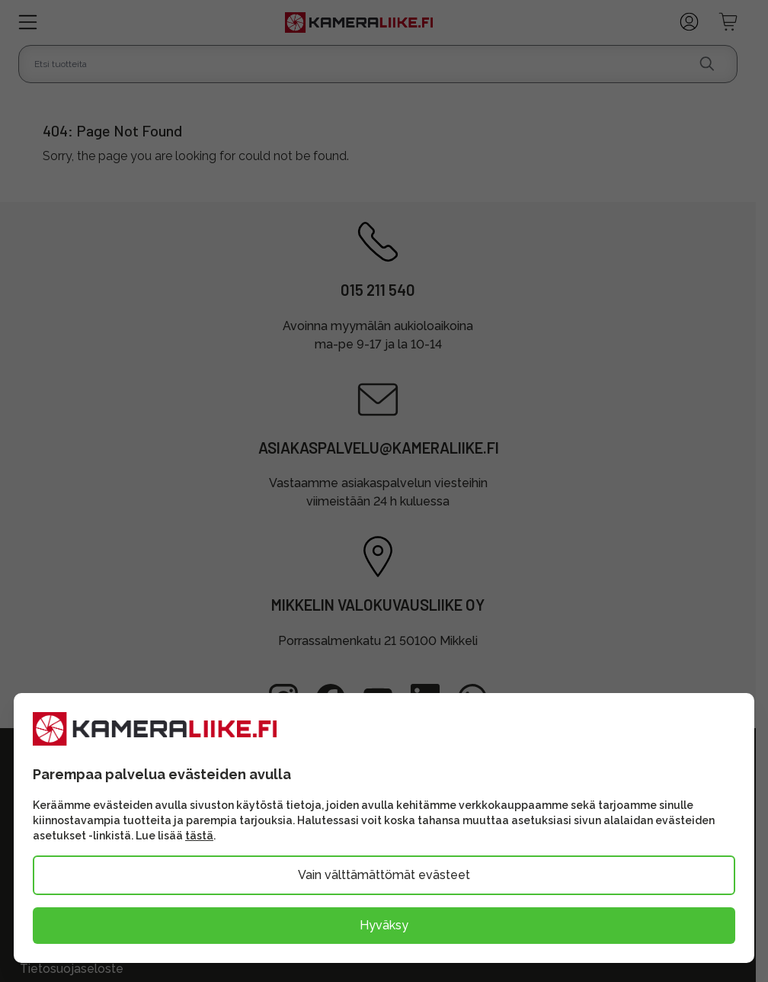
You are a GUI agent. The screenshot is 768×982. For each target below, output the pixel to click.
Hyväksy (384, 925)
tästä (199, 836)
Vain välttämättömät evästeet (384, 875)
